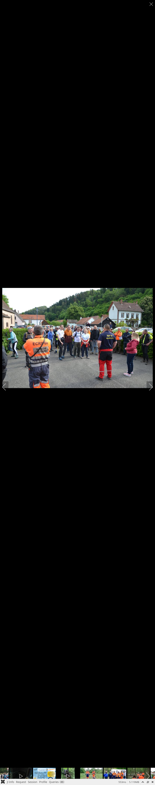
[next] (148, 387)
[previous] (6, 387)
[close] (151, 4)
